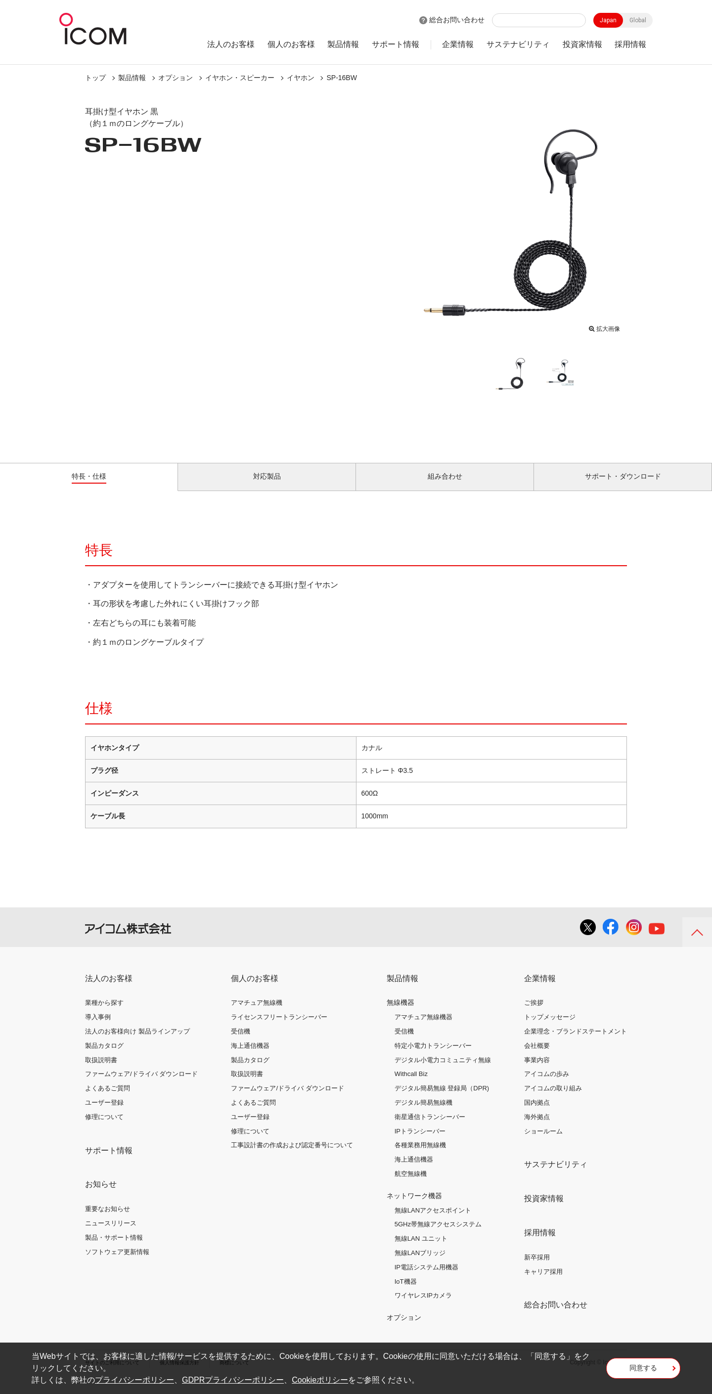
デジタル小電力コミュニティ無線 (443, 1071)
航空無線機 (411, 1185)
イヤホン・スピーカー (239, 78)
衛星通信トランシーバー (430, 1128)
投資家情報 (582, 44)
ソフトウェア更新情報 (117, 1262)
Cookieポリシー (320, 1380)
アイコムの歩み (546, 1085)
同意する (643, 1371)
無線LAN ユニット (421, 1250)
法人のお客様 (231, 44)
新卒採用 (537, 1268)
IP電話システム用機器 (426, 1278)
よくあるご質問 (107, 1099)
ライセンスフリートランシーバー (279, 1028)
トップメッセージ (550, 1028)
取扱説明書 (101, 1071)
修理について (104, 1128)
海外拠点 (537, 1128)
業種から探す (104, 1014)
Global (637, 20)
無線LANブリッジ (420, 1264)
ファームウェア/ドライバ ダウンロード (141, 1085)
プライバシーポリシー (134, 1380)
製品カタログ (104, 1057)
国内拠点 (537, 1114)
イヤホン (300, 78)
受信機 (240, 1042)
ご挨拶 (533, 1014)
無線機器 (400, 1014)
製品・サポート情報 (114, 1249)
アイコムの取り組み (553, 1099)
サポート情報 (395, 44)
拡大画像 (604, 326)
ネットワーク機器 (414, 1207)
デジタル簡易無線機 (423, 1114)
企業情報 (458, 44)
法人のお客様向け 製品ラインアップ (137, 1042)
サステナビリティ (518, 44)
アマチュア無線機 (256, 1014)
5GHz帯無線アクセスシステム (438, 1235)
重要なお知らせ (107, 1220)
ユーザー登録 (104, 1114)
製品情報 (343, 44)
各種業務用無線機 (420, 1156)
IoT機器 (406, 1292)
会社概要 (537, 1057)
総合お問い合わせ (457, 20)
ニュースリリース (110, 1234)
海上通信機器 (250, 1057)
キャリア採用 (543, 1282)
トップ (95, 78)
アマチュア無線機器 (423, 1028)
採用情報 (630, 44)
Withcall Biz (411, 1085)
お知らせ (101, 1195)
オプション (175, 78)
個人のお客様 (291, 44)
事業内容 (537, 1071)
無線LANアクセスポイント (433, 1221)
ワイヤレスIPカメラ (423, 1306)
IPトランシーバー (420, 1142)
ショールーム (543, 1142)
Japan (608, 20)
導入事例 (98, 1028)
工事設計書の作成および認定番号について (292, 1156)
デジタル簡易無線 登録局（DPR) (442, 1099)
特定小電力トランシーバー (433, 1057)
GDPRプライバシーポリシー (233, 1380)
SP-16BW (341, 78)
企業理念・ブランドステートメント (575, 1042)
